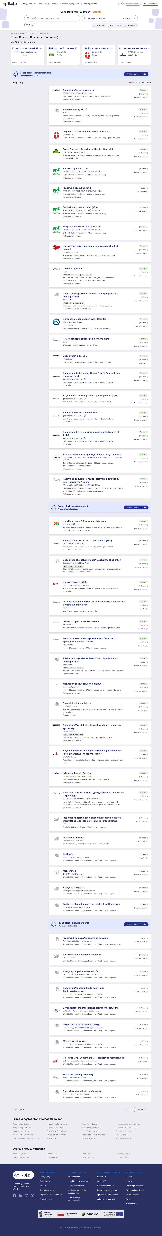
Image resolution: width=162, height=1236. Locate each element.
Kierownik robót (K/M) (75, 582)
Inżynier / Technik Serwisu (77, 773)
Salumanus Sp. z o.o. (71, 687)
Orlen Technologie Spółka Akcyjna (76, 585)
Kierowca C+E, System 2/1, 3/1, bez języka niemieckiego (93, 1057)
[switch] (136, 74)
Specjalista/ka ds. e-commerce (80, 412)
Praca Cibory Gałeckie (22, 1127)
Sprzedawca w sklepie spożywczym (82, 1091)
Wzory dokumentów (105, 1186)
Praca (22, 34)
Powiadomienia (46, 1199)
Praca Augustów (123, 1154)
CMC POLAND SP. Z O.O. (72, 544)
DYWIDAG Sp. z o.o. (70, 757)
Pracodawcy (38, 4)
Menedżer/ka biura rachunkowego (81, 1024)
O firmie (129, 1177)
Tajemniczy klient (72, 268)
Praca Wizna (52, 1138)
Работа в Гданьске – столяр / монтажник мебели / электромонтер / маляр (91, 480)
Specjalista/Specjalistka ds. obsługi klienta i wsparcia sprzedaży (92, 727)
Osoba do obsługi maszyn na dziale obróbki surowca (91, 904)
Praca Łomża (86, 1154)
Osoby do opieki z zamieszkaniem (81, 621)
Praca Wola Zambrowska (23, 1135)
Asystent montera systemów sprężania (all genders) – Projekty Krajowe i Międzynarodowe (134, 48)
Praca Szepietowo (123, 1131)
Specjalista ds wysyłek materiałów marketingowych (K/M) (91, 434)
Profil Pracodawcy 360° (78, 1181)
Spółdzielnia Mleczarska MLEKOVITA (76, 907)
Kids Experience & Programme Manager (63, 48)
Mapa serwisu (131, 1204)
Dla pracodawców (150, 4)
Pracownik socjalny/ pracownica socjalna (85, 938)
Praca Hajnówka (122, 1157)
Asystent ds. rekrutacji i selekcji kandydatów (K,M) (90, 395)
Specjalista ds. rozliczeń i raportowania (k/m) (87, 540)
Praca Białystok (19, 1154)
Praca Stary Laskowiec (91, 1131)
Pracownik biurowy (73, 837)
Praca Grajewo (53, 1157)
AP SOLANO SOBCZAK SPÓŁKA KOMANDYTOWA (81, 485)
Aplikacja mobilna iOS (106, 1199)
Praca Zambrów (122, 1135)
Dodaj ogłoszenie (89, 4)
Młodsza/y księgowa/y (75, 1041)
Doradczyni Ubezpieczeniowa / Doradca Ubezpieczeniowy (84, 320)
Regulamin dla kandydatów (51, 1195)
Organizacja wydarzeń (135, 1190)
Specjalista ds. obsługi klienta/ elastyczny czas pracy (92, 560)
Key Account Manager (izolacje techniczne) (86, 338)
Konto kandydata (132, 4)
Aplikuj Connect (132, 1195)
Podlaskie (30, 34)
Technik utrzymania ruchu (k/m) (80, 207)
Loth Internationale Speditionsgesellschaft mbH (80, 1061)
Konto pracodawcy (76, 1186)
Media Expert (68, 359)
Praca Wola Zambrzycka (57, 1131)
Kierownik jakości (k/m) (76, 168)
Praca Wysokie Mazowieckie (128, 1124)
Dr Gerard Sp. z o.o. (70, 252)
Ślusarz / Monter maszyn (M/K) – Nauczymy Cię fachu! (92, 454)
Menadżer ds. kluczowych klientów (27, 48)
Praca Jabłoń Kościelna (91, 1127)
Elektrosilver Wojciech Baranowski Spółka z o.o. (81, 1011)
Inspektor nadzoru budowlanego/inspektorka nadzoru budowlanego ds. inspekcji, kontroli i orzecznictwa (92, 819)
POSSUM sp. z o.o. (70, 706)
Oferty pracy (27, 4)
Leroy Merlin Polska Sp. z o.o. (74, 152)
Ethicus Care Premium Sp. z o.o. (75, 1077)
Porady (46, 4)
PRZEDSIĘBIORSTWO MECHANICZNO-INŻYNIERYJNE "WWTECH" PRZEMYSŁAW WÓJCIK (92, 459)
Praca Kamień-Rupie (21, 1131)
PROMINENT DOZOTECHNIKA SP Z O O (77, 93)
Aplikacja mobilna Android (107, 1195)
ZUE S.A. (66, 112)
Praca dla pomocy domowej (78, 1074)
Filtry (29, 25)
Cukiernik (68, 854)
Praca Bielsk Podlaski (21, 1157)
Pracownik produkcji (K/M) (77, 188)
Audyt (65, 272)
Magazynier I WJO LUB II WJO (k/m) (82, 226)
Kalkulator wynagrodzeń (69, 4)
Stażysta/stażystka (73, 887)
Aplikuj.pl (14, 34)
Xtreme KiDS (67, 524)
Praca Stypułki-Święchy (57, 1124)
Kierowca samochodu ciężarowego (82, 954)
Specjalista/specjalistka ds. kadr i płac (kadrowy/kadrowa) (83, 989)
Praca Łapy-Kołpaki (124, 1138)
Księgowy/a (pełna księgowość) (80, 971)
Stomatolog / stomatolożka (77, 703)
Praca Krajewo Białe (55, 1127)
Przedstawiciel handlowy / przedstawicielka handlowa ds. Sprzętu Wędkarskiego (94, 603)
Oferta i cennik (74, 1177)
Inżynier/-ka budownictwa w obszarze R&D (98, 48)
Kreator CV (55, 4)
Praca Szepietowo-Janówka (93, 1135)
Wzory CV (101, 1181)
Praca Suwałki (53, 1154)
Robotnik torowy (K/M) (75, 109)
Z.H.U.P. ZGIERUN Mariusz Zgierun (76, 857)
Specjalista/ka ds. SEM (75, 356)
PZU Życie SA (68, 325)
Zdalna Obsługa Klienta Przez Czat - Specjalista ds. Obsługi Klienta (90, 295)
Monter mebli (70, 871)
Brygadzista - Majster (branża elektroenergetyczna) (91, 1007)
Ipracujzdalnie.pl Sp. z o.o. (73, 379)
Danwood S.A (68, 135)
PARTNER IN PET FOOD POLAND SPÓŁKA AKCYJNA (82, 172)
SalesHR (66, 342)
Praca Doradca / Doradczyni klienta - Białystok (88, 149)
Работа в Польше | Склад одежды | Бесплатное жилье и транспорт (93, 794)
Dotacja (129, 1199)
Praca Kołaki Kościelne (22, 1124)
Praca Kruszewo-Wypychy (127, 1127)
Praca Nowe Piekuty (90, 1138)
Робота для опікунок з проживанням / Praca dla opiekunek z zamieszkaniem (89, 640)
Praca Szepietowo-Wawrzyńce (26, 1138)
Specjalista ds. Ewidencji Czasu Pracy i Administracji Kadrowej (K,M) (91, 375)
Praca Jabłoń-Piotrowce (57, 1135)
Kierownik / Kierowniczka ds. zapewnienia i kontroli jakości (90, 248)
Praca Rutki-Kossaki (89, 1124)
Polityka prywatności (134, 1186)
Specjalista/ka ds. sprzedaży (78, 90)
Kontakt (129, 1181)
